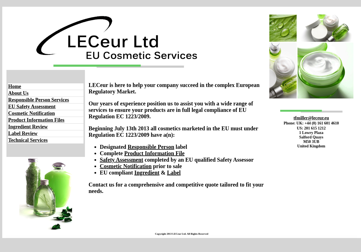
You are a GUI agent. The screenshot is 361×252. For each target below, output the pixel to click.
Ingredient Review (28, 126)
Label (174, 172)
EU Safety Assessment (31, 106)
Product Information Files (36, 120)
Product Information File (154, 153)
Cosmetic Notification (31, 113)
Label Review (22, 133)
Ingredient (146, 172)
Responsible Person (151, 147)
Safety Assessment (121, 160)
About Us (18, 93)
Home (14, 86)
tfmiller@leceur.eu (311, 118)
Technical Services (28, 140)
